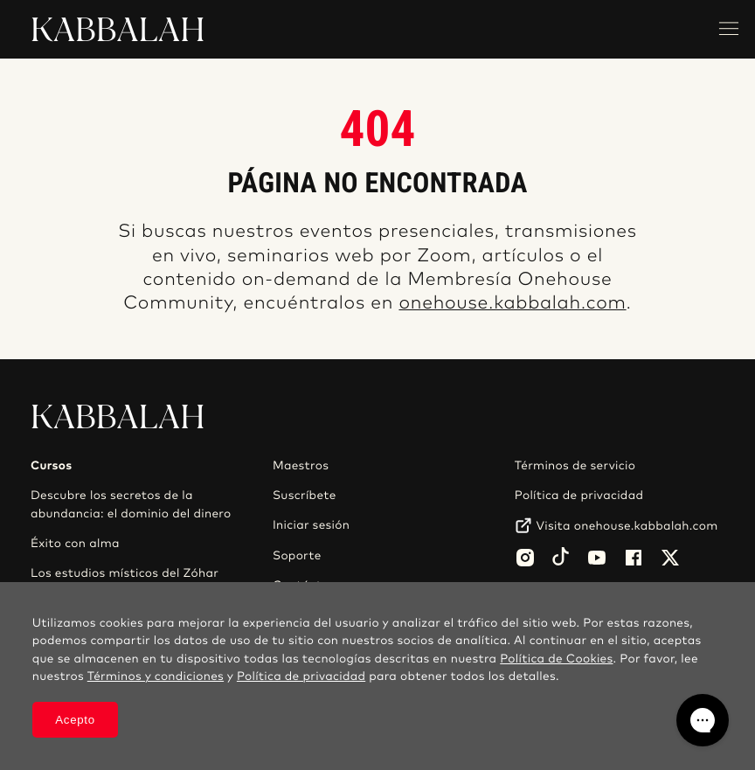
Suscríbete (304, 495)
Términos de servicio (575, 466)
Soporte (297, 556)
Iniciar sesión (311, 525)
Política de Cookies (556, 659)
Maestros (301, 466)
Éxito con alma (75, 544)
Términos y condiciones (155, 676)
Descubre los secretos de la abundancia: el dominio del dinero (131, 504)
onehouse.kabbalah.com (512, 304)
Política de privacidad (579, 495)
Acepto (75, 719)
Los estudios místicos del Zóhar (124, 573)
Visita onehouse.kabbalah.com (626, 526)
